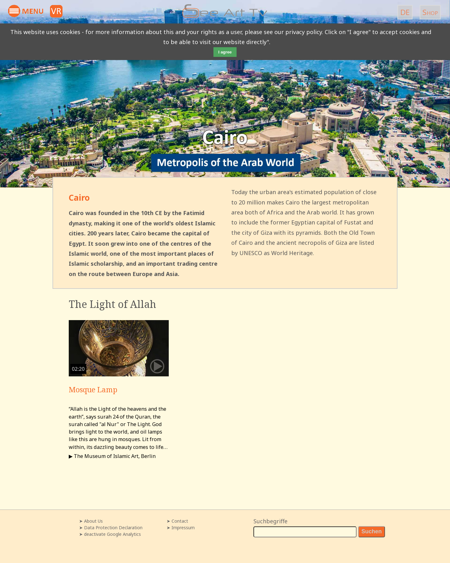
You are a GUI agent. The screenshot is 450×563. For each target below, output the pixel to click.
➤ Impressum (181, 527)
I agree (225, 52)
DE (405, 12)
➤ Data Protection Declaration (110, 527)
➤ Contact (177, 521)
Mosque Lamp (93, 390)
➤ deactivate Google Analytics (110, 534)
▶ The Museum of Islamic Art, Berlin (112, 456)
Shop (430, 12)
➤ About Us (91, 521)
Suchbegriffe (270, 521)
